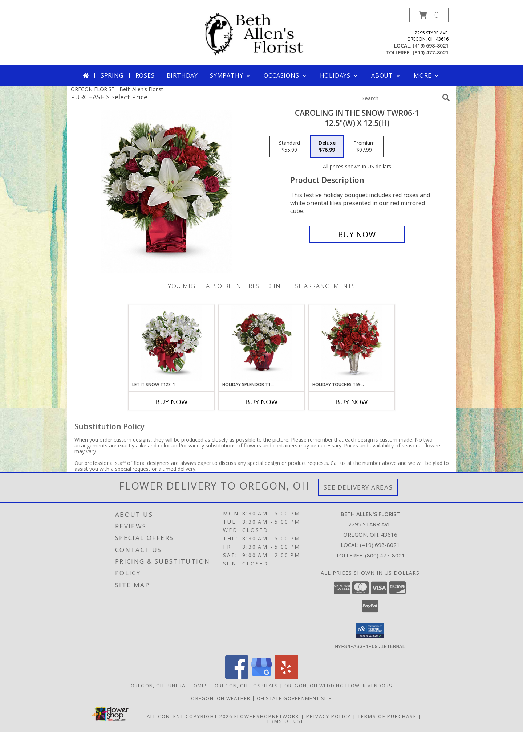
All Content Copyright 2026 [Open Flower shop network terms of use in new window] (189, 716)
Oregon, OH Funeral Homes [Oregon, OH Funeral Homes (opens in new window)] (169, 685)
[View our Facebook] (236, 676)
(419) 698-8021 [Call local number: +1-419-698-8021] (431, 45)
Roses (145, 75)
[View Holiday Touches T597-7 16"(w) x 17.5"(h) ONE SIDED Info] (351, 343)
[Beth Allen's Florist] (264, 33)
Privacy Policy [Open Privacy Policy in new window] (328, 716)
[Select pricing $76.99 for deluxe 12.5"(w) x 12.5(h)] (327, 146)
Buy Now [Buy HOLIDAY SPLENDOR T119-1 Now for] (261, 401)
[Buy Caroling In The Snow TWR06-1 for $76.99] (357, 234)
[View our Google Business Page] (261, 676)
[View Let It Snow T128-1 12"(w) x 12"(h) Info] (171, 343)
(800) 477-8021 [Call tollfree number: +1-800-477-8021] (431, 52)
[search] (446, 98)
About (386, 75)
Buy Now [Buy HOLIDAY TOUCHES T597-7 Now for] (351, 401)
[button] (429, 15)
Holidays (339, 75)
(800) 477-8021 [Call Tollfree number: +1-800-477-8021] (385, 555)
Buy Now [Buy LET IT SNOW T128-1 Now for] (171, 401)
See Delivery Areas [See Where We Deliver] (358, 487)
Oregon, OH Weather (220, 698)
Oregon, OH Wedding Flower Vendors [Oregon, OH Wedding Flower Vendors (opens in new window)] (338, 685)
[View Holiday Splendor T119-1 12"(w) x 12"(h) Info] (261, 343)
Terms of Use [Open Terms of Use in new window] (284, 720)
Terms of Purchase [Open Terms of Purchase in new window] (387, 716)
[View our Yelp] (286, 676)
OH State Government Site (294, 698)
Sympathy (231, 75)
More (427, 75)
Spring (112, 75)
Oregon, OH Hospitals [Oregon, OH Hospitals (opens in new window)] (246, 685)
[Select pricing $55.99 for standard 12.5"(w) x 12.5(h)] (289, 146)
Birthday (182, 75)
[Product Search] (400, 98)
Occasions (286, 75)
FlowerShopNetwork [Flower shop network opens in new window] (266, 716)
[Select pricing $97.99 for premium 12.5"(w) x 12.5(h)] (364, 146)
